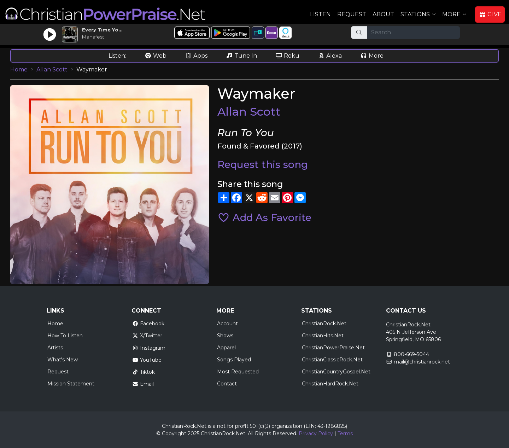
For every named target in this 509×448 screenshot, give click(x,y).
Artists (55, 347)
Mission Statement (70, 383)
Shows (225, 335)
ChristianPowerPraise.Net (333, 347)
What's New (62, 359)
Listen (320, 14)
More (372, 55)
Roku (287, 55)
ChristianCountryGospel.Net (336, 371)
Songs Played (234, 359)
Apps (196, 55)
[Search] (413, 32)
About (383, 14)
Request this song (262, 164)
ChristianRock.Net (324, 323)
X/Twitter (147, 335)
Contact (227, 383)
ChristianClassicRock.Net (332, 359)
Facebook (148, 323)
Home (19, 69)
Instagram (148, 347)
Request (351, 14)
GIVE (490, 14)
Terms (345, 433)
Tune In (241, 55)
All (250, 433)
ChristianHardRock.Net (330, 383)
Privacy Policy (316, 433)
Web (155, 55)
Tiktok (143, 372)
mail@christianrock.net (422, 362)
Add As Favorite (264, 217)
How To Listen (65, 335)
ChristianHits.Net (323, 335)
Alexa (330, 55)
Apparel (226, 347)
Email (143, 384)
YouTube (147, 359)
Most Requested (238, 371)
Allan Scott (52, 69)
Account (227, 323)
